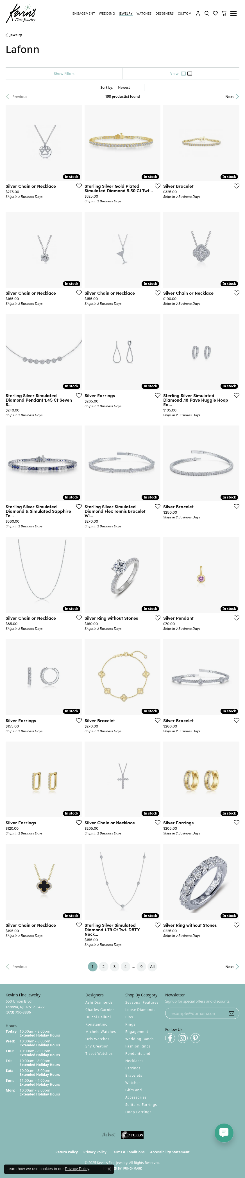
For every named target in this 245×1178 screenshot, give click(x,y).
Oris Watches (97, 1039)
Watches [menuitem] (132, 1082)
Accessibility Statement (169, 1152)
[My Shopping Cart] (224, 13)
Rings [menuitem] (130, 1024)
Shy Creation (97, 1046)
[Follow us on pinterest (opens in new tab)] (195, 1038)
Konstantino (96, 1024)
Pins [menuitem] (129, 1017)
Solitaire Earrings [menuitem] (141, 1104)
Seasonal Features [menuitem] (142, 1002)
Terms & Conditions (128, 1152)
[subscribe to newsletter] (231, 1013)
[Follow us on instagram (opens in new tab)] (183, 1038)
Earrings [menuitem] (133, 1068)
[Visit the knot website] (108, 1135)
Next (229, 96)
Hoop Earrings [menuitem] (138, 1112)
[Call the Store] (18, 1012)
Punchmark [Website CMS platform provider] (132, 1168)
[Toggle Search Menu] (206, 13)
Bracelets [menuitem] (133, 1075)
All (152, 966)
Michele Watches (100, 1031)
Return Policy (66, 1152)
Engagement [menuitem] (136, 1031)
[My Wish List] (215, 13)
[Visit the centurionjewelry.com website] (132, 1135)
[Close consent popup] (109, 1169)
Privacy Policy (94, 1152)
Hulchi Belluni (98, 1017)
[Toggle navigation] (234, 13)
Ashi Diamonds (99, 1002)
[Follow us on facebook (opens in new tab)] (170, 1038)
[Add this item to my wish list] (79, 186)
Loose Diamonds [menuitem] (140, 1009)
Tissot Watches (99, 1053)
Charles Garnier (99, 1009)
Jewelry (16, 35)
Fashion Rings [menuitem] (138, 1046)
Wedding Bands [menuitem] (139, 1039)
